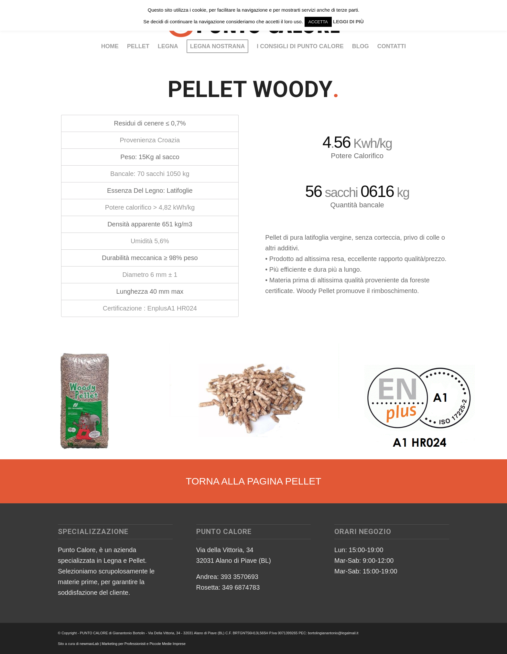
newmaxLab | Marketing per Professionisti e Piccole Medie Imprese (133, 644)
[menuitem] (110, 46)
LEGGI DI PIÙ (348, 21)
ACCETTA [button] (318, 21)
